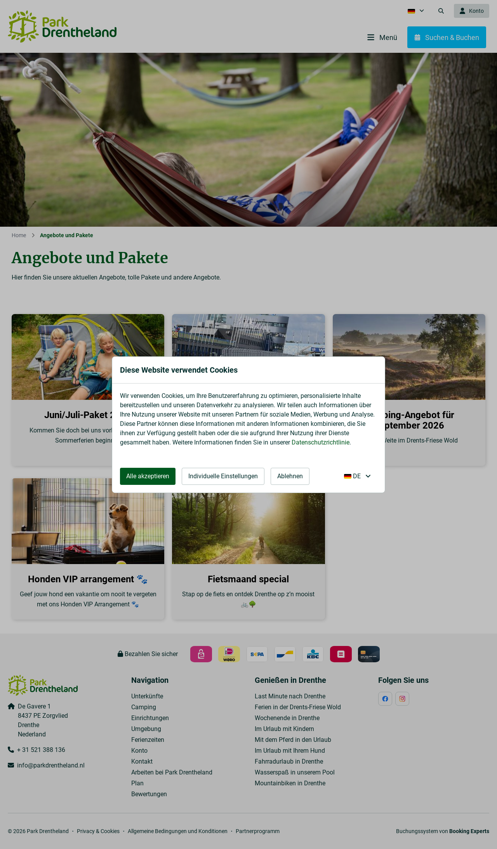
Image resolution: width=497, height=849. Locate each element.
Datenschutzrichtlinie (320, 442)
